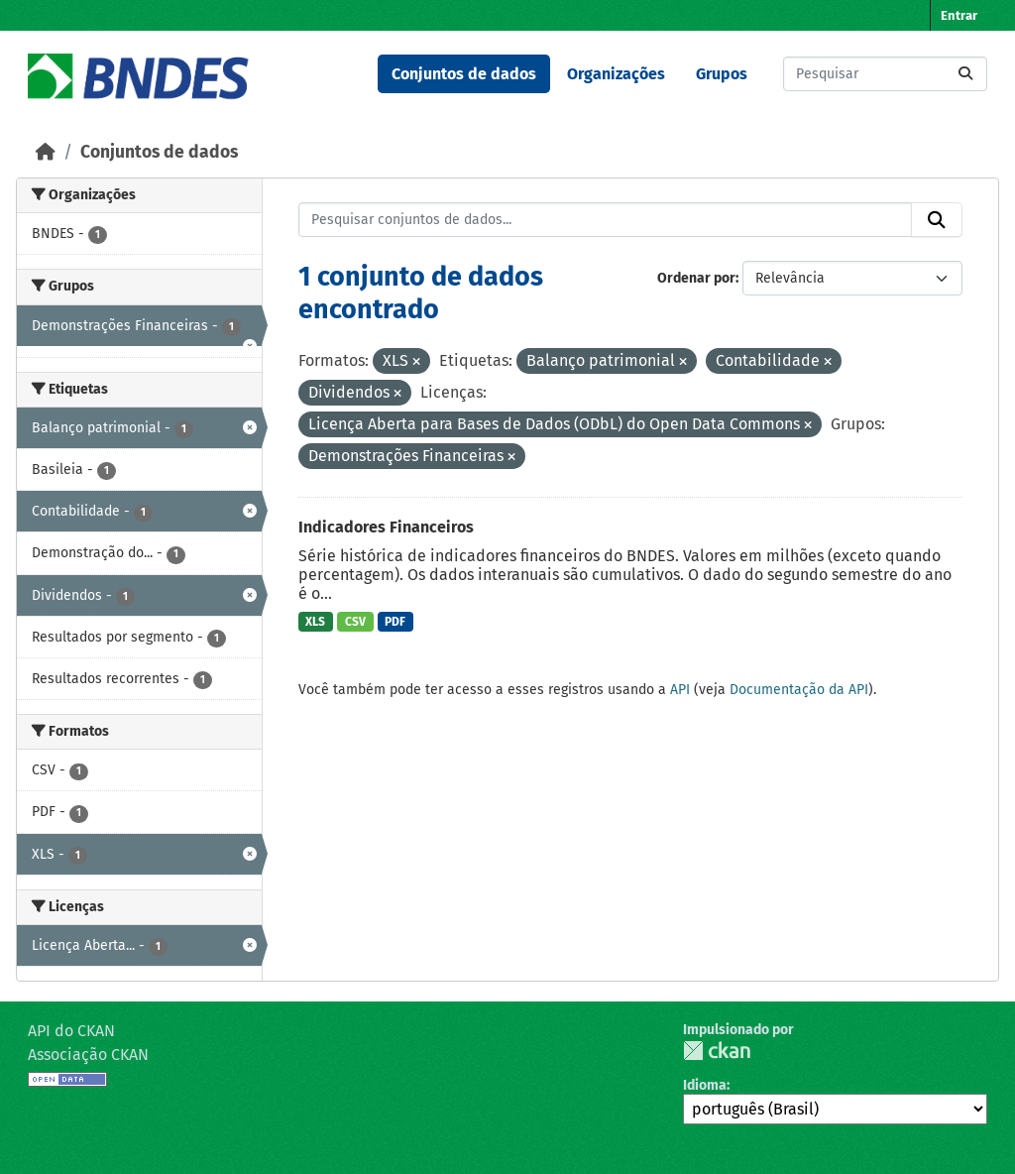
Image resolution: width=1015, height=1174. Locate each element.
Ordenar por (696, 278)
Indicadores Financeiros (386, 527)
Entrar (959, 15)
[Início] (46, 152)
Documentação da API (799, 689)
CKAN (716, 1050)
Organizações (616, 73)
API (680, 689)
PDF (395, 622)
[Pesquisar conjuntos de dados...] (885, 74)
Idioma (705, 1085)
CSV (355, 622)
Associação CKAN (88, 1054)
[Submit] (965, 74)
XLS (315, 622)
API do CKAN (71, 1030)
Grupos (721, 73)
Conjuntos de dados (464, 73)
